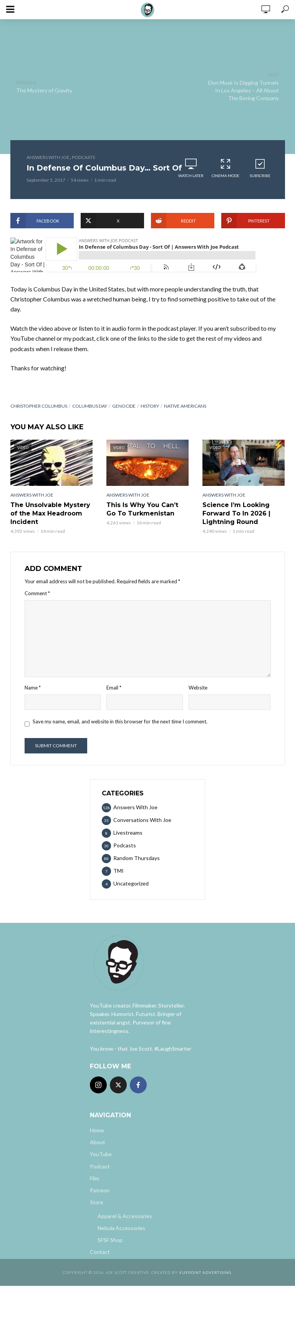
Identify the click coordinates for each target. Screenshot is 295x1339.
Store (96, 1202)
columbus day (89, 406)
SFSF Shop (110, 1240)
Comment (37, 593)
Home (97, 1130)
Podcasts (83, 157)
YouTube (101, 1154)
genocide (124, 406)
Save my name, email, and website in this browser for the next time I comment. (120, 721)
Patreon (99, 1190)
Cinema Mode (225, 168)
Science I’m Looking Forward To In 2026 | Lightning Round (236, 513)
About (97, 1142)
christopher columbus (38, 406)
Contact (100, 1252)
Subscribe (260, 168)
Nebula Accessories (121, 1228)
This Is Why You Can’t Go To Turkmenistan (142, 509)
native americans (185, 406)
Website (198, 688)
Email (113, 688)
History (150, 406)
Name (33, 688)
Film (94, 1178)
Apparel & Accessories (125, 1216)
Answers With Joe (48, 157)
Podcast (100, 1166)
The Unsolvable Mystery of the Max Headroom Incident (50, 513)
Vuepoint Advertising (205, 1272)
